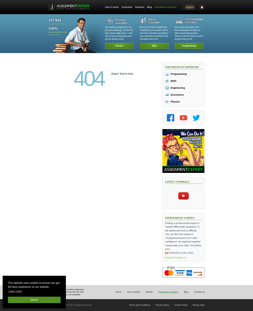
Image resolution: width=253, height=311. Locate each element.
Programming (176, 74)
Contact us (199, 292)
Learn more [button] (15, 291)
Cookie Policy (181, 305)
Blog (149, 7)
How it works (112, 7)
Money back (199, 305)
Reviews (139, 7)
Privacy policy (162, 305)
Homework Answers (166, 7)
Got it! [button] (34, 299)
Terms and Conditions (140, 305)
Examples (127, 7)
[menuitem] (112, 7)
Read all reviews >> (176, 257)
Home (118, 292)
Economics (174, 94)
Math (170, 80)
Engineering (175, 87)
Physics (172, 101)
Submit (189, 7)
